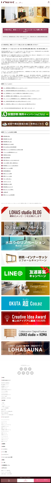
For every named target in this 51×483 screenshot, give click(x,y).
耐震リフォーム (4, 428)
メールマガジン (5, 449)
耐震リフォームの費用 (8, 168)
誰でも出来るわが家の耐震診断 (9, 147)
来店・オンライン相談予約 (42, 479)
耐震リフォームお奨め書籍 (8, 194)
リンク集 (3, 462)
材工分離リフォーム (4, 384)
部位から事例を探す (4, 413)
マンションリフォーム (5, 419)
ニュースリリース (5, 454)
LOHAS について (4, 387)
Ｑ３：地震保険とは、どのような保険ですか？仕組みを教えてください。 (18, 93)
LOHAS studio (12, 2)
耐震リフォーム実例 (7, 173)
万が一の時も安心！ (7, 178)
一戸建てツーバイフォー (5, 406)
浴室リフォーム (4, 433)
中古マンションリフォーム (6, 424)
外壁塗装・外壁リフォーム (6, 429)
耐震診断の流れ (6, 136)
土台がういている (7, 181)
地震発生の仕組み (7, 154)
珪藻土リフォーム (4, 434)
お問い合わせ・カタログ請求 (6, 473)
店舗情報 (3, 443)
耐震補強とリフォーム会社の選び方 (10, 165)
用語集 (3, 459)
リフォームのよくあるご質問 (7, 457)
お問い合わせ (4, 467)
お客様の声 (5, 192)
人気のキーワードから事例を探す (7, 414)
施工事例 (3, 400)
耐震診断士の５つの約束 (8, 144)
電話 (9, 480)
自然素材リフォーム (4, 386)
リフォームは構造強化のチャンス (10, 152)
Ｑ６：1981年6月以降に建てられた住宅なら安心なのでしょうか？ (17, 101)
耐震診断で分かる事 (7, 139)
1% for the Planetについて (6, 394)
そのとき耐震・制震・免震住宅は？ (10, 162)
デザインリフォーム (4, 438)
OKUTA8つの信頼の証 (5, 382)
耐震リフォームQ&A (7, 176)
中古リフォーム (4, 423)
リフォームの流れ (4, 391)
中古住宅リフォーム (4, 426)
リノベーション (4, 421)
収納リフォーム (4, 441)
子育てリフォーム (4, 439)
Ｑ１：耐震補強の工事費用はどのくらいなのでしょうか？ (15, 88)
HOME (3, 377)
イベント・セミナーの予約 (6, 472)
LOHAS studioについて (6, 380)
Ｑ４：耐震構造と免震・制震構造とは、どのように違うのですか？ (17, 96)
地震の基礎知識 (6, 157)
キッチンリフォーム (4, 431)
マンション (3, 404)
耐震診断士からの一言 (8, 186)
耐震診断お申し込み (7, 141)
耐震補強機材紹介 (7, 170)
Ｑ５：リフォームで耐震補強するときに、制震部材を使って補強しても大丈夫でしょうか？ (22, 98)
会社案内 (3, 446)
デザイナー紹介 (4, 396)
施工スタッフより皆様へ (8, 189)
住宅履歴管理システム (6, 465)
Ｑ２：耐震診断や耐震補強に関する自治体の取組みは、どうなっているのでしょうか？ (21, 90)
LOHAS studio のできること (6, 389)
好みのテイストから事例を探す (6, 411)
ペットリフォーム (4, 436)
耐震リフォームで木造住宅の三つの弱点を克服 (13, 149)
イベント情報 (4, 451)
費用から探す (3, 409)
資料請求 (25, 480)
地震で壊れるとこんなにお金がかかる (11, 160)
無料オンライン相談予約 (5, 470)
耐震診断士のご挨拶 (7, 184)
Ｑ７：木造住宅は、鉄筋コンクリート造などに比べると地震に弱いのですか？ (19, 104)
